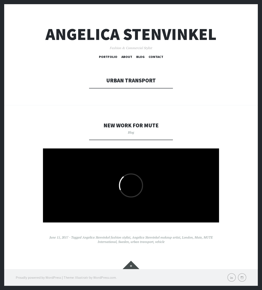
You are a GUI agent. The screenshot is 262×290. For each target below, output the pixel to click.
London (187, 237)
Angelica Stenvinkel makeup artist (156, 237)
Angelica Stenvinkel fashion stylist (106, 237)
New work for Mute (131, 125)
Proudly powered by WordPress (38, 277)
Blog (140, 57)
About (126, 57)
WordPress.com (104, 277)
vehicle (160, 241)
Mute (198, 237)
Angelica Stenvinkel (131, 34)
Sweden (123, 241)
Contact (156, 57)
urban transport (142, 241)
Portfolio (108, 57)
